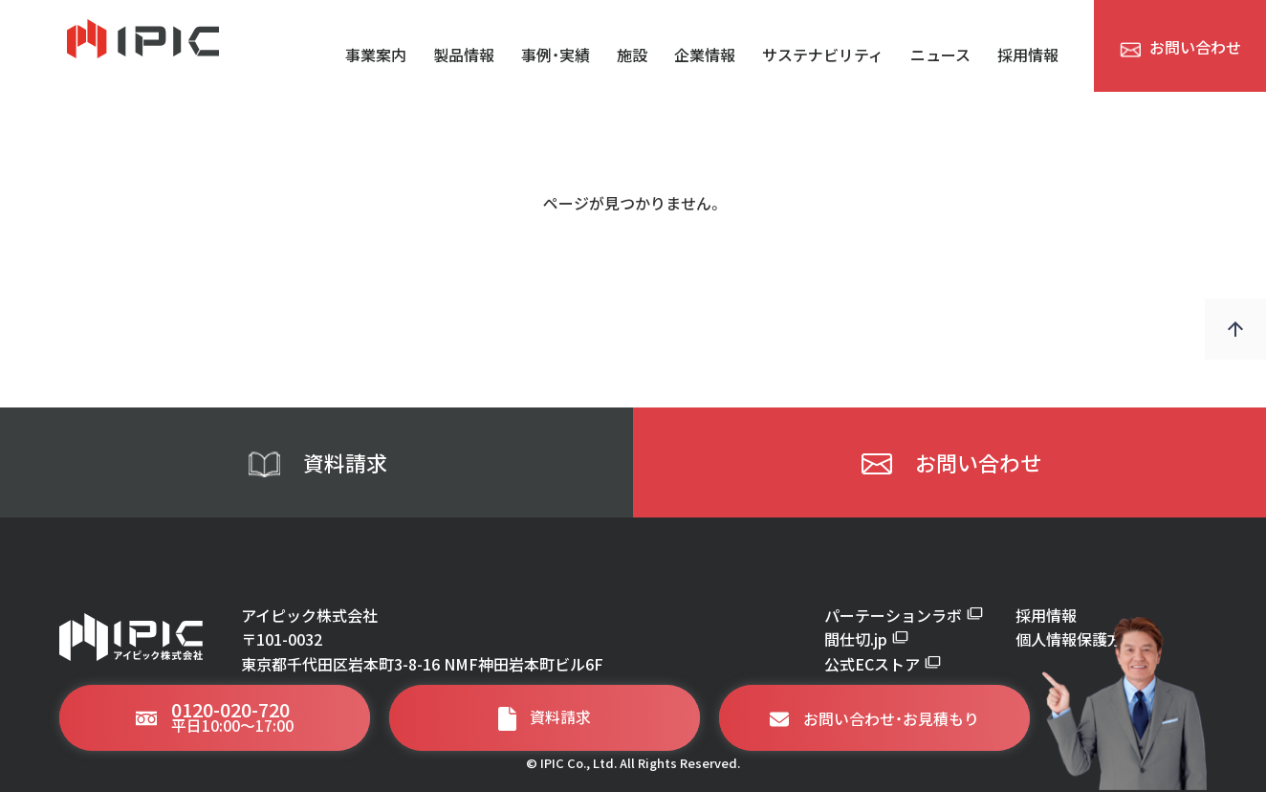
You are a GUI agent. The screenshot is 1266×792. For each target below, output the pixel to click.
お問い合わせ (949, 463)
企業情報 (704, 53)
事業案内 (375, 53)
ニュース (940, 53)
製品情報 (463, 53)
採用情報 (1028, 53)
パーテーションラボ (903, 615)
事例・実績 (555, 53)
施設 (632, 53)
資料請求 (316, 463)
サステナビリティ (823, 53)
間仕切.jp (866, 638)
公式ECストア (882, 663)
